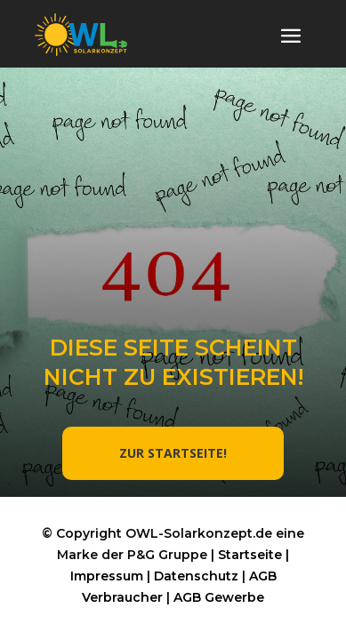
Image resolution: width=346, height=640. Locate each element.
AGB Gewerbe (218, 597)
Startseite (250, 555)
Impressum (106, 576)
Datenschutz (196, 576)
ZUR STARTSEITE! (173, 452)
